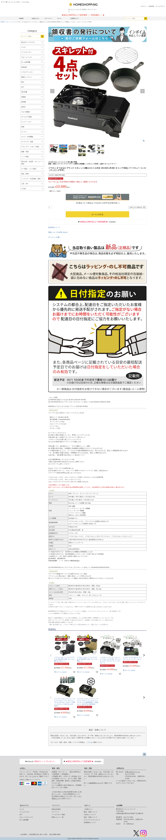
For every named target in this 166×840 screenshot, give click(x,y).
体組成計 (24, 67)
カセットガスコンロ (26, 817)
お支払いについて (90, 814)
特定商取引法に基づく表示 (38, 834)
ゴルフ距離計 (25, 112)
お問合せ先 (120, 768)
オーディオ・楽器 (27, 142)
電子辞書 (24, 92)
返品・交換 (88, 768)
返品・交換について (90, 817)
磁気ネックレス (26, 77)
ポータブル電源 (26, 117)
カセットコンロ (10, 22)
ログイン (144, 6)
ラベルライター (26, 52)
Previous (51, 35)
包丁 (22, 87)
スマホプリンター (27, 72)
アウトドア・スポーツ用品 (30, 146)
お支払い (23, 768)
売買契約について (90, 822)
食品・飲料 (25, 174)
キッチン (24, 132)
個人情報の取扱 (55, 834)
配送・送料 (55, 768)
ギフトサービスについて (92, 820)
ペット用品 (25, 156)
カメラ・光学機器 (27, 137)
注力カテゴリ (24, 805)
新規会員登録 (56, 809)
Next (144, 35)
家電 (22, 127)
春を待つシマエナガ (28, 42)
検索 (145, 18)
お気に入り (35, 18)
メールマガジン (160, 6)
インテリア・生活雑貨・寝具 (31, 179)
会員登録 (151, 6)
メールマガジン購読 (58, 814)
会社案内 (24, 834)
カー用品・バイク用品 (28, 169)
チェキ (23, 47)
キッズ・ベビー (26, 122)
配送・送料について (90, 812)
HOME (21, 18)
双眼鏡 (23, 97)
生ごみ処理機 (25, 62)
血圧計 (23, 107)
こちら (88, 742)
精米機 (23, 102)
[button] (50, 655)
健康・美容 (25, 151)
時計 (22, 82)
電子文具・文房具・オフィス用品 (31, 163)
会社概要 (119, 805)
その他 (23, 188)
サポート (87, 805)
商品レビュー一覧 (58, 817)
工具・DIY (24, 184)
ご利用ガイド (74, 18)
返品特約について (54, 227)
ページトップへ (144, 754)
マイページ (48, 18)
